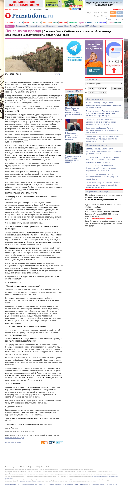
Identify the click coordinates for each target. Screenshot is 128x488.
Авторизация (118, 9)
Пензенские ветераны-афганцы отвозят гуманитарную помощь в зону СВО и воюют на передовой (103, 138)
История (88, 23)
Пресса (81, 23)
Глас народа (36, 23)
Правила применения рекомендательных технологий (68, 484)
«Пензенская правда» (14, 437)
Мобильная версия (12, 484)
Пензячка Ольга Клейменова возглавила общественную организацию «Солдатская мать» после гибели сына (58, 33)
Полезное (102, 23)
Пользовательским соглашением (30, 482)
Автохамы (27, 23)
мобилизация (9, 442)
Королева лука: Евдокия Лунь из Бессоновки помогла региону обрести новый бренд (102, 130)
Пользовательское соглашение (33, 484)
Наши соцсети (111, 484)
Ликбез (55, 23)
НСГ (87, 26)
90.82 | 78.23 (114, 19)
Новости (9, 23)
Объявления (18, 23)
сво (16, 442)
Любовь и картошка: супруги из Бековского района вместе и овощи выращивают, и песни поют (101, 121)
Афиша (95, 23)
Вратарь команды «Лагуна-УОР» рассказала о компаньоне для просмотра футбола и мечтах (103, 104)
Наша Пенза (69, 26)
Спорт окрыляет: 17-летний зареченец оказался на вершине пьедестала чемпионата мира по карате (103, 113)
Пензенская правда (54, 26)
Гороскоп (110, 23)
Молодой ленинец (37, 26)
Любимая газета (97, 26)
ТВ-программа (73, 23)
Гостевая (117, 23)
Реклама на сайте (97, 484)
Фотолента (63, 23)
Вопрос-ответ (47, 23)
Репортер (80, 26)
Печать (57, 74)
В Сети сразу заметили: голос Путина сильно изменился (71, 136)
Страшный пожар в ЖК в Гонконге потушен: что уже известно (73, 159)
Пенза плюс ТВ (22, 26)
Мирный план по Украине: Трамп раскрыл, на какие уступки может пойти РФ (73, 112)
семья (19, 442)
